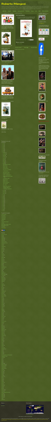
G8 (1, 252)
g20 (1, 324)
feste (2, 318)
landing (2, 340)
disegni (2, 309)
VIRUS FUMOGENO (5, 183)
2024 (3, 146)
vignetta (2, 394)
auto (2, 289)
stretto (2, 381)
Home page (26, 47)
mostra (2, 352)
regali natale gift (3, 368)
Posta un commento (19, 43)
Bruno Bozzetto (3, 215)
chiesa (2, 304)
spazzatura (2, 376)
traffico (2, 386)
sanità (2, 369)
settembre (4, 156)
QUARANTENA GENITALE (6, 173)
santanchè (2, 370)
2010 (3, 206)
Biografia (9, 11)
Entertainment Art (21, 11)
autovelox (2, 292)
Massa (2, 258)
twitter (2, 388)
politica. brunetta (3, 364)
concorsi (2, 305)
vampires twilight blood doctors (5, 392)
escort (2, 312)
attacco (2, 287)
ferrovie (2, 317)
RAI (1, 270)
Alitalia (2, 236)
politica (2, 363)
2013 (3, 202)
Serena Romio (3, 226)
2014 (3, 201)
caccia (2, 298)
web (2, 398)
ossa (2, 358)
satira (2, 371)
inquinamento (3, 335)
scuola (2, 375)
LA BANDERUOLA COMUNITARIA (7, 188)
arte (1, 286)
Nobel (2, 264)
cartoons (2, 303)
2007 (3, 210)
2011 (3, 205)
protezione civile (3, 365)
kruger (2, 339)
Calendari (2, 239)
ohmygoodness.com (3, 356)
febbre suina (3, 316)
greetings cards (3, 329)
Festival (2, 251)
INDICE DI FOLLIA (5, 165)
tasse (2, 383)
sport (2, 377)
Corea (2, 247)
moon (2, 351)
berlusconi (2, 294)
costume (2, 306)
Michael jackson (3, 262)
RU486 (2, 271)
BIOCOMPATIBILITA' (5, 179)
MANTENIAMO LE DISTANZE (7, 164)
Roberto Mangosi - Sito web (4, 225)
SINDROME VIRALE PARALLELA (7, 186)
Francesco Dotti (3, 218)
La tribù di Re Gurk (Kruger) (4, 221)
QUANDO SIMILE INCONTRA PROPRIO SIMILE (7, 176)
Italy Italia (2, 220)
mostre (2, 353)
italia (2, 336)
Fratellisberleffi (3, 219)
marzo (4, 190)
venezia (2, 393)
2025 (3, 145)
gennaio (4, 193)
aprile (4, 163)
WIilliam (2, 281)
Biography (14, 11)
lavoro (2, 341)
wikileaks (2, 399)
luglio (4, 159)
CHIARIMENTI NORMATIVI (6, 187)
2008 (3, 209)
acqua (2, 283)
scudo (2, 374)
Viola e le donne (3, 227)
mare (2, 346)
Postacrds (2, 268)
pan (1, 359)
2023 (3, 147)
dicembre (4, 152)
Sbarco (2, 276)
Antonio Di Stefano (3, 214)
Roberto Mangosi (13, 3)
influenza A (2, 334)
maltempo (2, 345)
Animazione (28, 11)
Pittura (32, 11)
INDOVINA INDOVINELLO (6, 182)
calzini (2, 300)
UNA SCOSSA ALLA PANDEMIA (7, 169)
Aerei (2, 235)
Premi (2, 269)
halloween (2, 330)
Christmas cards (3, 241)
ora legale (2, 357)
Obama (2, 265)
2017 (3, 197)
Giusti (2, 253)
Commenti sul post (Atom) (21, 49)
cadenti (2, 299)
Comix (2, 245)
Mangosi (2, 257)
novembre (4, 154)
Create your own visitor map (29, 414)
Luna (2, 256)
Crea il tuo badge (40, 55)
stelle (2, 380)
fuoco (2, 323)
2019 (3, 194)
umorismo (2, 389)
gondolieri (2, 327)
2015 (3, 200)
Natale (2, 263)
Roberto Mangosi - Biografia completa (6, 224)
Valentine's (2, 280)
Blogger (31, 416)
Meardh (2, 259)
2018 (3, 196)
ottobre (4, 155)
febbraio (4, 191)
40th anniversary (3, 234)
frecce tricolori (3, 321)
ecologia (2, 310)
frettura (2, 322)
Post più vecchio (34, 47)
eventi (2, 315)
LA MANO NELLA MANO (6, 178)
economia (2, 311)
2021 (3, 150)
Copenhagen (3, 246)
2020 (3, 151)
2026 (3, 143)
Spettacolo (2, 277)
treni (2, 387)
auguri (2, 288)
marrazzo (2, 347)
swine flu (2, 382)
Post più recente (18, 47)
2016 (3, 198)
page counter (3, 405)
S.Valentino (2, 275)
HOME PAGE (4, 11)
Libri (36, 11)
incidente (2, 333)
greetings (2, 328)
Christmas (2, 240)
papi (1, 362)
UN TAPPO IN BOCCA (5, 168)
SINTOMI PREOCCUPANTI (6, 172)
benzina (2, 293)
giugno (4, 160)
